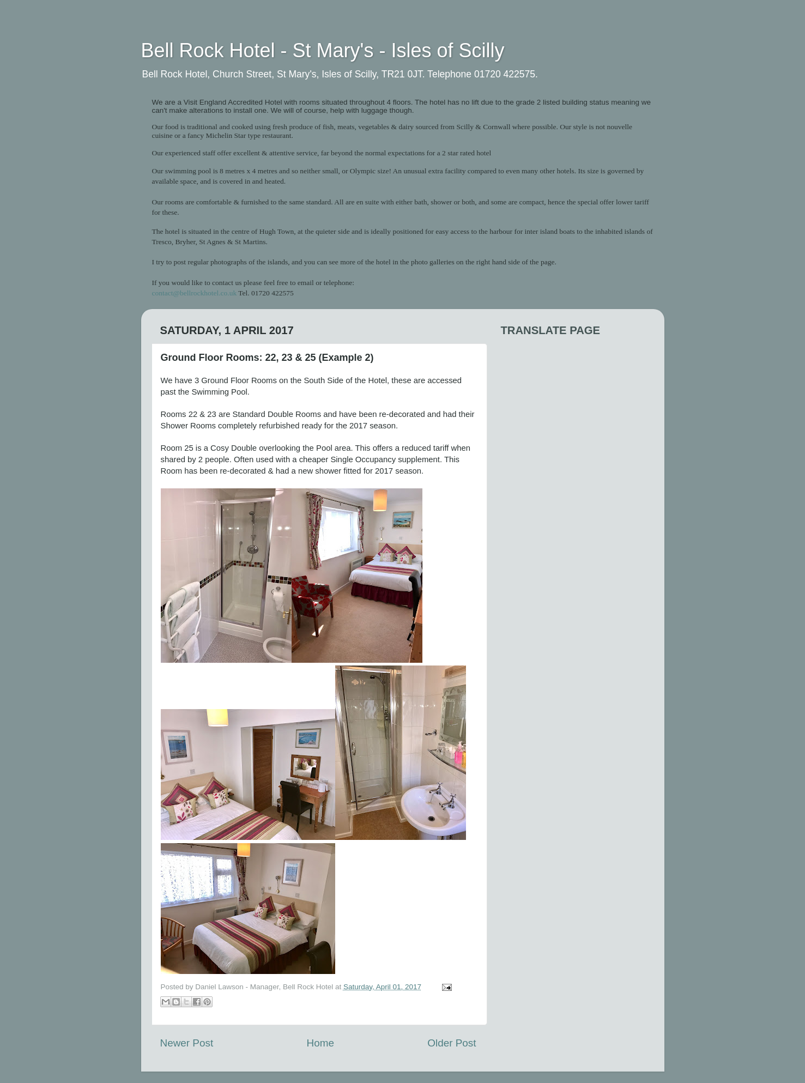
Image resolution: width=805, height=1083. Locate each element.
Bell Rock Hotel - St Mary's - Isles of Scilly (323, 50)
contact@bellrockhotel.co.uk (194, 293)
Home (320, 1043)
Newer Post (187, 1043)
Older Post (451, 1043)
